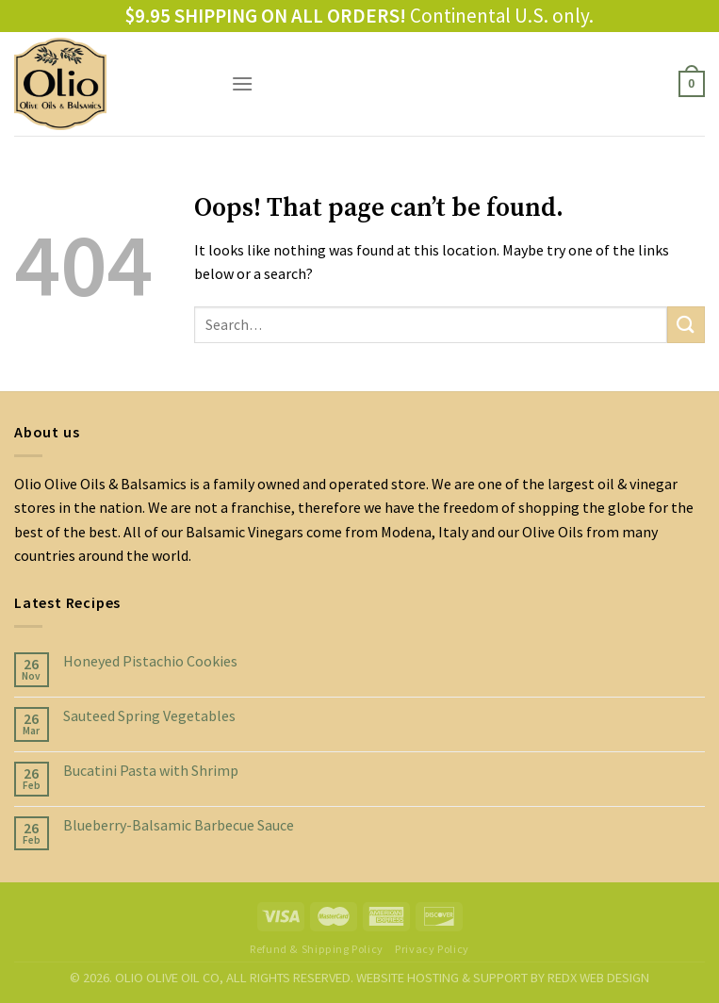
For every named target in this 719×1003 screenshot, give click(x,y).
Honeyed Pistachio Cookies (150, 661)
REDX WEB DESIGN (598, 977)
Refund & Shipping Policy (317, 949)
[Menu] (242, 83)
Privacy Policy (432, 949)
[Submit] (686, 324)
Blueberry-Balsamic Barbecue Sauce (178, 825)
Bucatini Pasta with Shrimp (150, 771)
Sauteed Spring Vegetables (149, 716)
